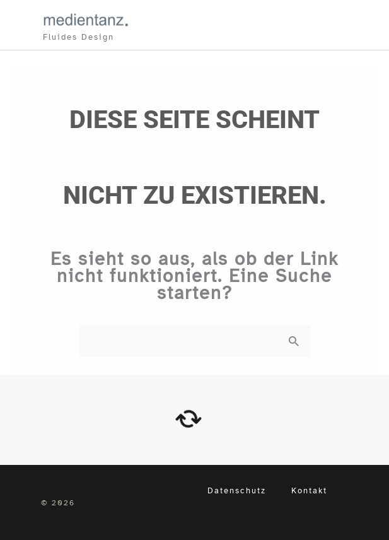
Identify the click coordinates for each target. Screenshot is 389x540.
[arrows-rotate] (188, 419)
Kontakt (309, 491)
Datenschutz (236, 491)
